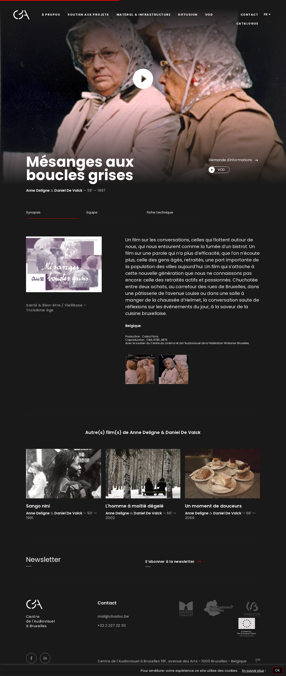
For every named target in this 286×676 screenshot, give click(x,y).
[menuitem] (51, 14)
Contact (249, 14)
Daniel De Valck (68, 190)
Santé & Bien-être (43, 322)
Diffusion (188, 14)
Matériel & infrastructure (144, 14)
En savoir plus (253, 670)
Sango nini (38, 523)
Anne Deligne (38, 190)
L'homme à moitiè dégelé (134, 523)
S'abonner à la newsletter (170, 578)
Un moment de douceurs (213, 523)
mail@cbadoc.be (113, 633)
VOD (209, 14)
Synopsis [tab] (33, 212)
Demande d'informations (230, 159)
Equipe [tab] (92, 212)
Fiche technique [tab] (160, 212)
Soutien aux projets (88, 14)
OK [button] (277, 670)
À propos (51, 14)
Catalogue (247, 23)
